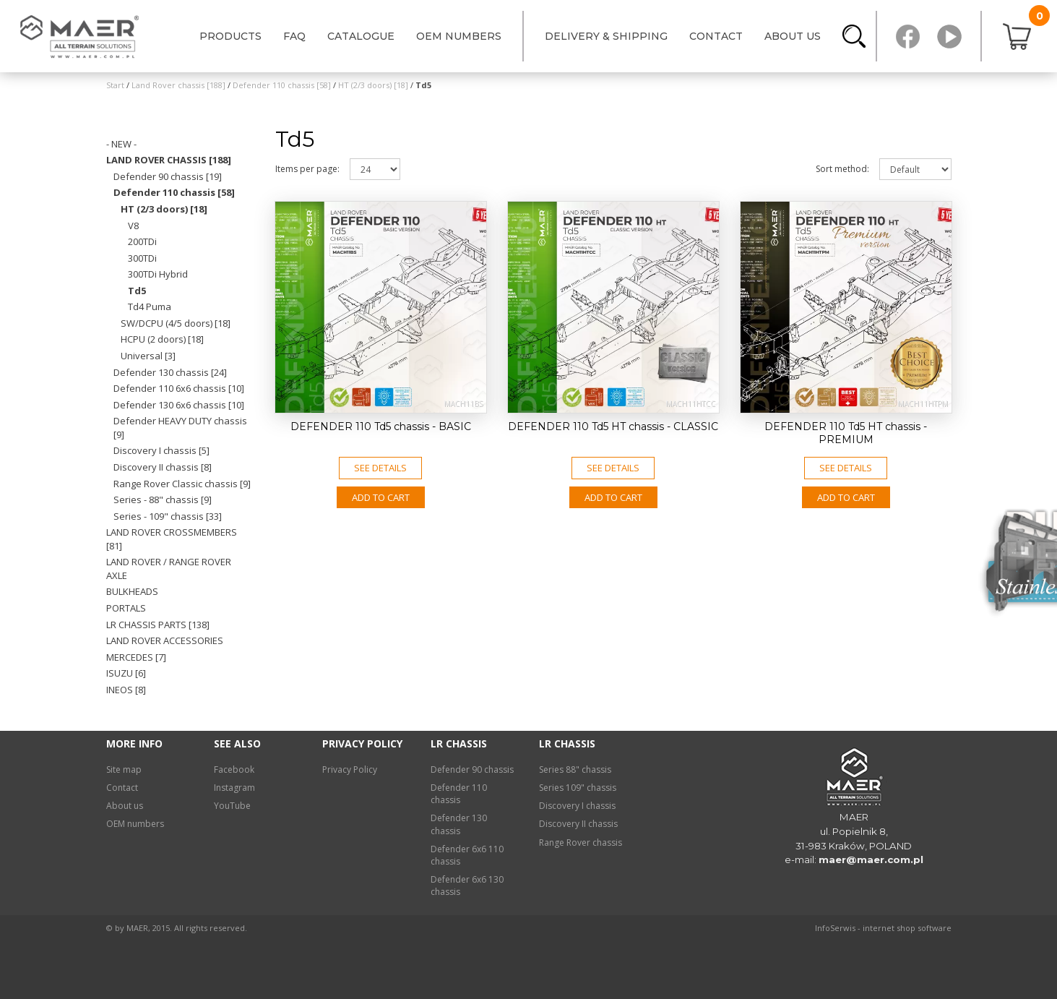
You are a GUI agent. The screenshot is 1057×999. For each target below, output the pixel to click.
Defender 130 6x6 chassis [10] (178, 404)
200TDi (142, 241)
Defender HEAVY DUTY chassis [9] (180, 427)
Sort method (842, 169)
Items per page (307, 169)
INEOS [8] (126, 689)
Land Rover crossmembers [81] (171, 539)
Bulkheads (132, 591)
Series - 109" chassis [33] (167, 516)
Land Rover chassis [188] (168, 159)
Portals (126, 607)
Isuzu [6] (126, 672)
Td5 (137, 290)
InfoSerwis (835, 927)
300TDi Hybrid (158, 273)
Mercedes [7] (136, 657)
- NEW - (121, 143)
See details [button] (380, 467)
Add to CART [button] (381, 497)
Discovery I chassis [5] (161, 450)
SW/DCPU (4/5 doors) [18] (175, 323)
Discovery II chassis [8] (162, 466)
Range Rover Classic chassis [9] (182, 483)
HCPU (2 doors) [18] (162, 339)
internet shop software (907, 927)
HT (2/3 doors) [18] (164, 208)
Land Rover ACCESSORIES (164, 640)
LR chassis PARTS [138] (158, 624)
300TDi (142, 258)
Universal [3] (148, 355)
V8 (133, 225)
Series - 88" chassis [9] (162, 499)
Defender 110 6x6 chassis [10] (178, 388)
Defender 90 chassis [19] (167, 176)
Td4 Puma (149, 306)
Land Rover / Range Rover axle (168, 568)
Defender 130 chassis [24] (170, 372)
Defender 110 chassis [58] (174, 192)
